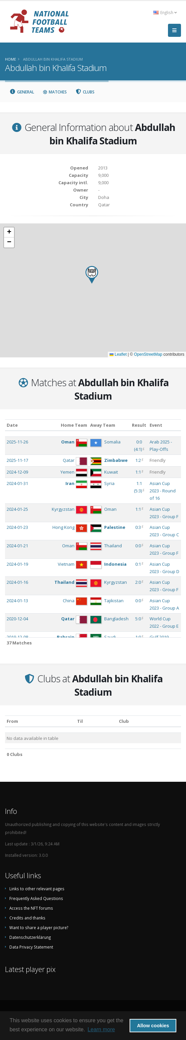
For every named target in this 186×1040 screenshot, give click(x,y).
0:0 (138, 546)
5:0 (138, 619)
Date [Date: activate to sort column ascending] (12, 425)
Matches (55, 92)
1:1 (138, 472)
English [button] (165, 12)
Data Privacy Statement (31, 947)
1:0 (138, 637)
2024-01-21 (17, 546)
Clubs (85, 92)
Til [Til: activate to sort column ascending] (80, 721)
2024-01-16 (17, 582)
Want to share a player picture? (38, 927)
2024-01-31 (17, 483)
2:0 (138, 582)
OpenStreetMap (148, 354)
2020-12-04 (17, 619)
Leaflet (118, 354)
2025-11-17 (17, 460)
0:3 (138, 527)
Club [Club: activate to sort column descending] (124, 721)
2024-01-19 (17, 564)
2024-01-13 (17, 601)
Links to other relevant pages (36, 888)
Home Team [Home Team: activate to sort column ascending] (74, 425)
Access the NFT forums (31, 908)
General (21, 92)
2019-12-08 (17, 637)
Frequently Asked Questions (36, 898)
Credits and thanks (27, 917)
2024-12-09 (17, 472)
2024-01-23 (17, 527)
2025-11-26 (17, 442)
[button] (91, 275)
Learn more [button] (101, 1029)
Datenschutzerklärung (30, 937)
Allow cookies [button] (153, 1025)
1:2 (138, 460)
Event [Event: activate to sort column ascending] (156, 425)
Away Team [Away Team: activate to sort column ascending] (102, 425)
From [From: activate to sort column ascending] (12, 721)
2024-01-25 (17, 509)
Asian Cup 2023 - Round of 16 (163, 490)
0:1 (138, 564)
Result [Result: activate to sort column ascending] (139, 425)
